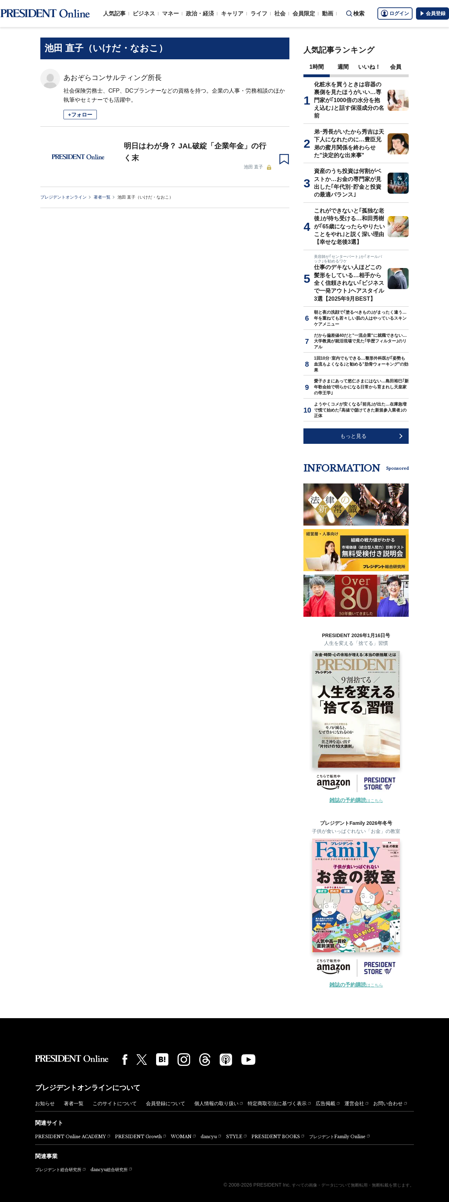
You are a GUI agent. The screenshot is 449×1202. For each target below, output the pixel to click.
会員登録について (165, 1103)
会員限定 (304, 13)
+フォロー (80, 115)
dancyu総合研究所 (109, 1169)
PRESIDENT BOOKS (276, 1136)
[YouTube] (248, 1060)
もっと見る (353, 436)
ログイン (395, 13)
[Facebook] (124, 1059)
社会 (280, 13)
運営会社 (354, 1103)
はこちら (356, 800)
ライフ (258, 13)
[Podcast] (226, 1059)
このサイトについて (115, 1103)
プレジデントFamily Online (337, 1136)
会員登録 (432, 13)
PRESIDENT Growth (138, 1136)
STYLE (234, 1136)
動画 (327, 13)
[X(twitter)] (141, 1059)
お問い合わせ (388, 1103)
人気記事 (114, 13)
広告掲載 (325, 1103)
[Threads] (204, 1059)
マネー (170, 13)
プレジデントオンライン (63, 197)
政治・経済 (200, 13)
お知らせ (45, 1103)
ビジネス (144, 13)
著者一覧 (102, 197)
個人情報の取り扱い (216, 1103)
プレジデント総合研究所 (58, 1169)
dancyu (209, 1136)
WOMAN (181, 1136)
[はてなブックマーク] (162, 1059)
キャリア (232, 13)
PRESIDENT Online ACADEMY (70, 1136)
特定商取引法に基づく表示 (277, 1103)
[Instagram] (183, 1059)
